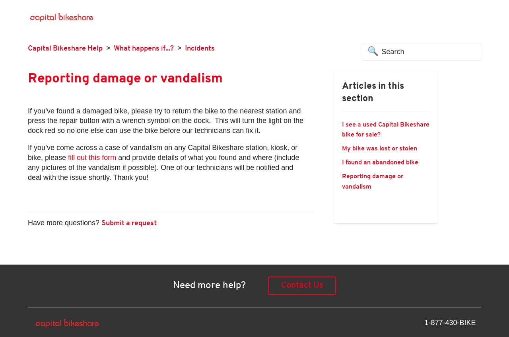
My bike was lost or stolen (379, 149)
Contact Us (302, 285)
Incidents (200, 49)
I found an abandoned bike (380, 163)
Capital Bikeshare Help (65, 49)
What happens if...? (144, 49)
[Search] (421, 52)
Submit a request (129, 223)
